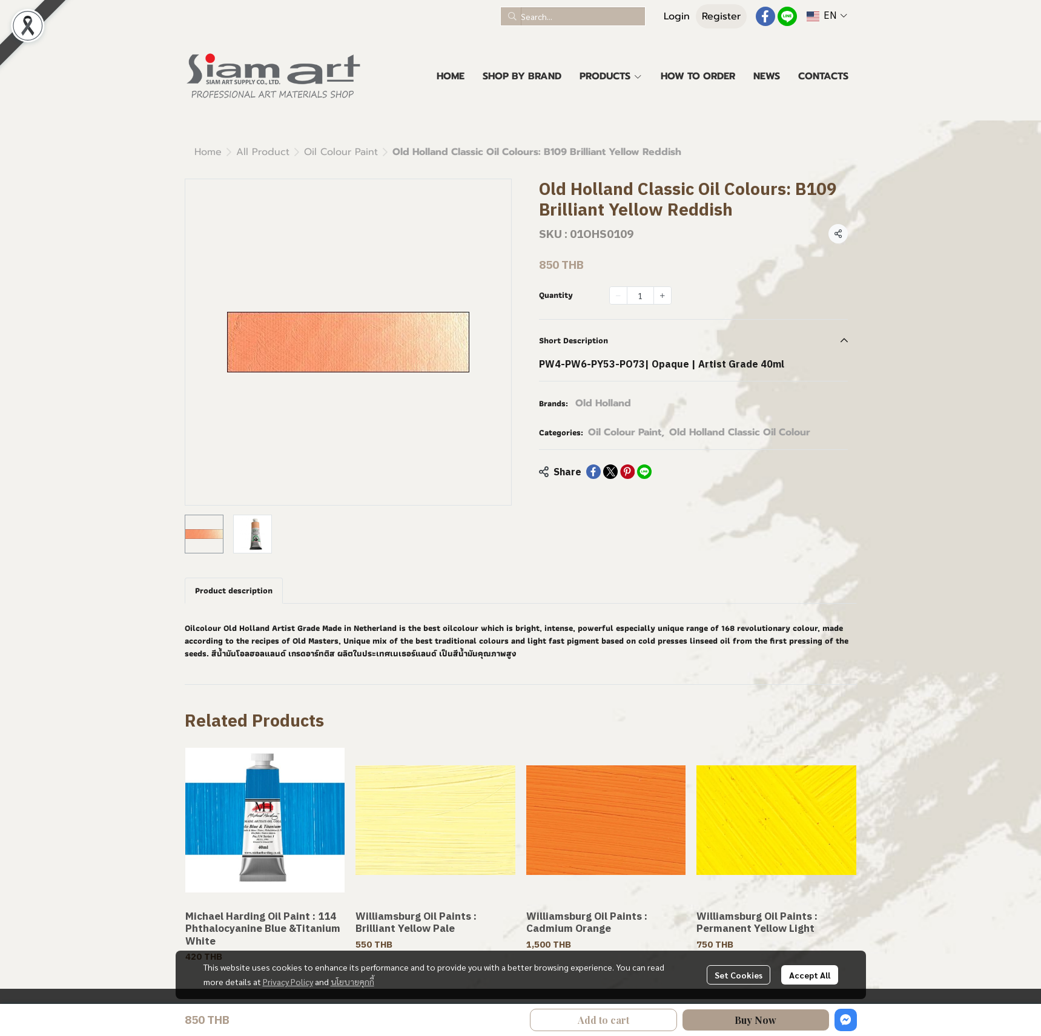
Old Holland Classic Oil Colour (739, 432)
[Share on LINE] (644, 471)
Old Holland (603, 403)
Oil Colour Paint (341, 152)
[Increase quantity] (662, 295)
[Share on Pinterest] (627, 471)
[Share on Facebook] (593, 471)
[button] (573, 16)
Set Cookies (738, 974)
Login (677, 16)
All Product (262, 152)
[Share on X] (610, 471)
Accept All (809, 974)
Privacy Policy (288, 981)
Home (208, 152)
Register (721, 16)
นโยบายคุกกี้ (352, 981)
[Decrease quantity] (618, 295)
